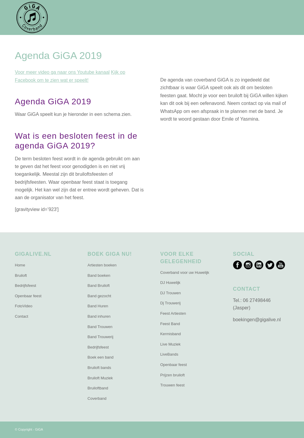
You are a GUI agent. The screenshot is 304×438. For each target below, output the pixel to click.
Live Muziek (170, 344)
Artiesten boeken (102, 265)
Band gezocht (99, 296)
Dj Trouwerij (170, 303)
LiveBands (169, 354)
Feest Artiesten (173, 313)
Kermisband (170, 334)
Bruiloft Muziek (100, 378)
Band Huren (98, 306)
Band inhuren (99, 316)
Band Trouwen (100, 326)
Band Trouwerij (100, 337)
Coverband (97, 398)
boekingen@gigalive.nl (257, 319)
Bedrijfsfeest (25, 285)
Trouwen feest (172, 385)
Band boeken (99, 275)
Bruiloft (21, 275)
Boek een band (100, 357)
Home (20, 265)
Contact (21, 316)
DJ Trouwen (170, 293)
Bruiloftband (98, 388)
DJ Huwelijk (170, 282)
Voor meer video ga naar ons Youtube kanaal (62, 72)
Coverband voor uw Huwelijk (184, 272)
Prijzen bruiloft (172, 375)
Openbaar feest (28, 296)
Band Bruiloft (99, 285)
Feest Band (170, 324)
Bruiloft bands (99, 367)
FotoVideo (23, 306)
